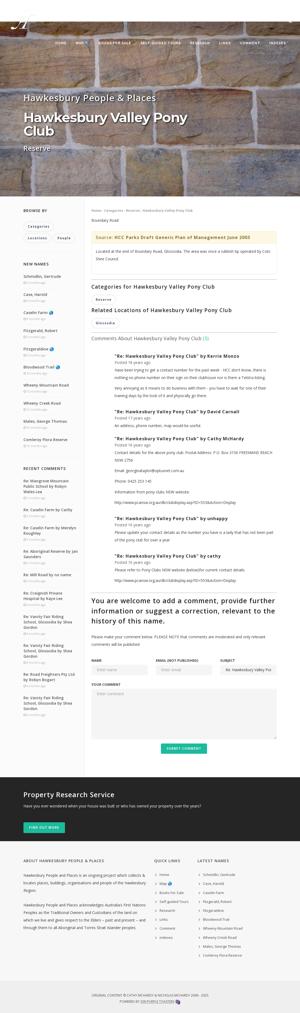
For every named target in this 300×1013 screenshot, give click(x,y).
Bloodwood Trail (216, 919)
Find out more (44, 827)
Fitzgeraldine (213, 910)
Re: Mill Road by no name (47, 575)
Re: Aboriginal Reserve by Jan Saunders (50, 554)
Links (225, 43)
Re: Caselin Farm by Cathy (48, 509)
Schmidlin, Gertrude (42, 276)
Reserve (133, 211)
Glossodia (105, 323)
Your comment (106, 684)
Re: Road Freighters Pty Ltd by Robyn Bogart (49, 677)
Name (96, 660)
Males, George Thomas (45, 421)
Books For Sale (114, 43)
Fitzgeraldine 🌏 (38, 349)
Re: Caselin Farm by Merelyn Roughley (49, 530)
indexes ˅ (278, 43)
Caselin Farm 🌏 (38, 312)
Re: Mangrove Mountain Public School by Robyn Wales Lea (46, 486)
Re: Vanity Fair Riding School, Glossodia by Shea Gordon (47, 622)
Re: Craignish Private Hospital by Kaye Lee (43, 596)
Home (61, 43)
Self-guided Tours (160, 43)
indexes (166, 937)
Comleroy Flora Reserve (45, 439)
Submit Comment (184, 748)
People (64, 238)
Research (200, 43)
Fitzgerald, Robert (40, 330)
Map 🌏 (82, 43)
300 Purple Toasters (157, 1001)
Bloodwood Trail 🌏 (41, 367)
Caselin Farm (213, 892)
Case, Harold (35, 294)
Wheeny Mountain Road (46, 385)
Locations (37, 238)
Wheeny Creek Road (42, 403)
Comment (250, 43)
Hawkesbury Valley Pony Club (168, 211)
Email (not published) (177, 660)
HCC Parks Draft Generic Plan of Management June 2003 (182, 237)
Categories (113, 211)
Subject (227, 660)
